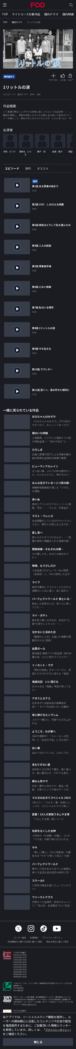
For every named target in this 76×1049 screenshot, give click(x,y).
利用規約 (34, 940)
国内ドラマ (51, 14)
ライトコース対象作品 (26, 14)
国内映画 (68, 14)
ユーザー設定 (20, 940)
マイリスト (53, 80)
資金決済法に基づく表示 (57, 944)
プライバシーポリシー (52, 940)
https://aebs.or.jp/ (29, 1007)
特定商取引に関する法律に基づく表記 (25, 944)
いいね (62, 80)
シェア (70, 80)
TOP (5, 14)
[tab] (13, 171)
